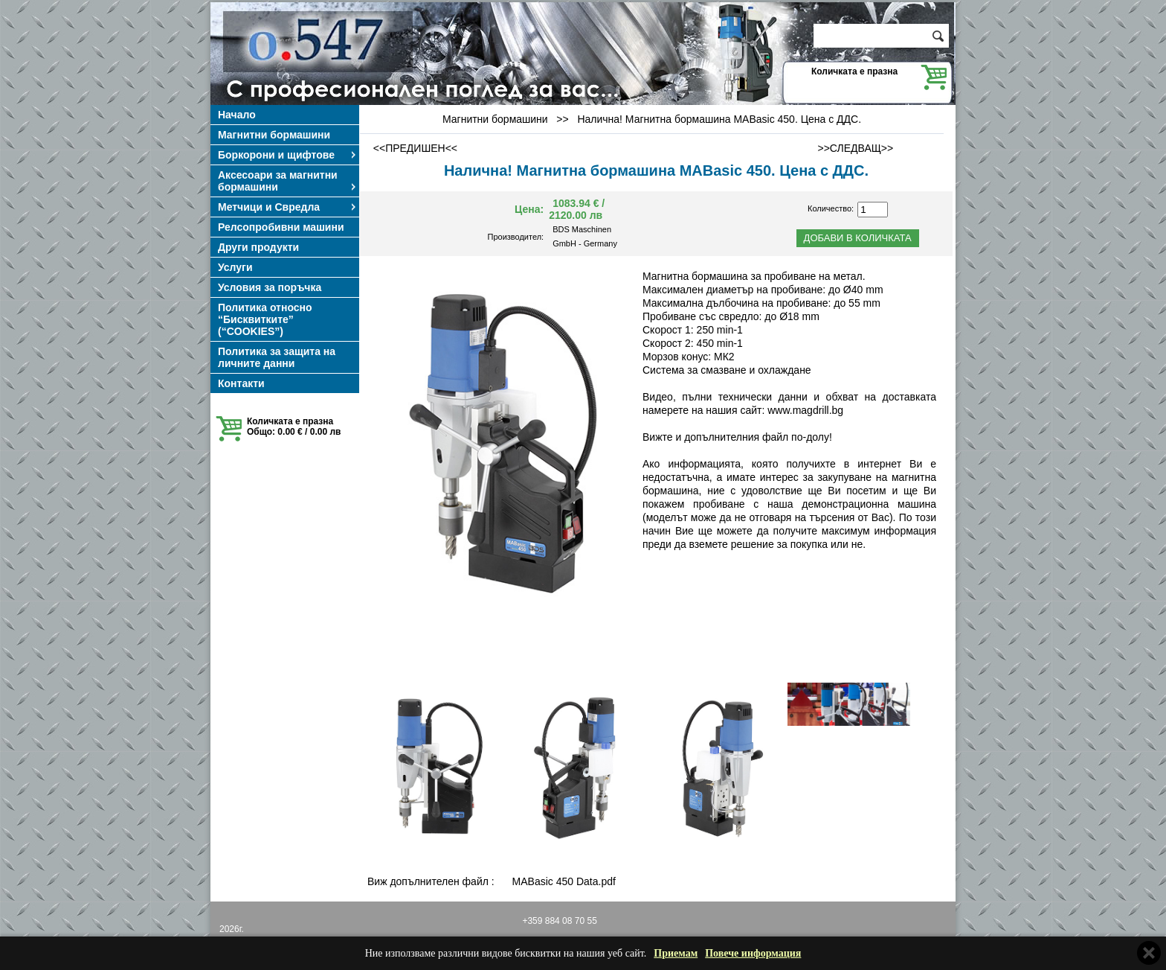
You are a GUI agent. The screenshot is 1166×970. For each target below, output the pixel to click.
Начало (237, 115)
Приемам (676, 953)
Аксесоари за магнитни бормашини (288, 181)
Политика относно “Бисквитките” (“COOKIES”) (265, 319)
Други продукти (258, 247)
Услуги (235, 267)
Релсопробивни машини (281, 227)
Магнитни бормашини (274, 135)
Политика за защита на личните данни (276, 357)
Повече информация (753, 953)
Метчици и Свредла (288, 207)
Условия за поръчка (269, 287)
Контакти (241, 383)
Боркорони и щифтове (288, 155)
